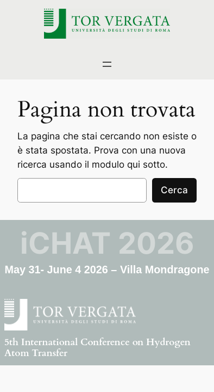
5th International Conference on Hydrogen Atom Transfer (97, 347)
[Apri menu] (107, 64)
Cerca (174, 190)
